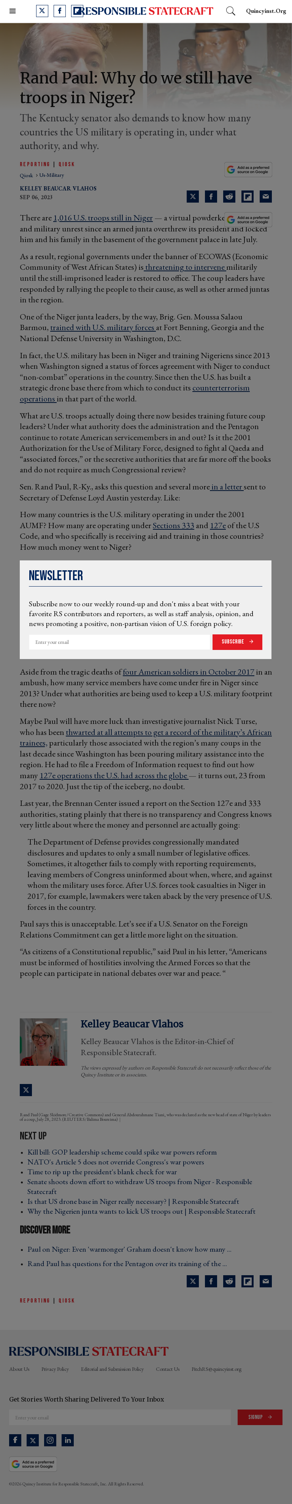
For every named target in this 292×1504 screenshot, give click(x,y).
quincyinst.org (266, 11)
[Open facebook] (60, 11)
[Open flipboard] (77, 11)
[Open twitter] (42, 11)
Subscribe (233, 641)
